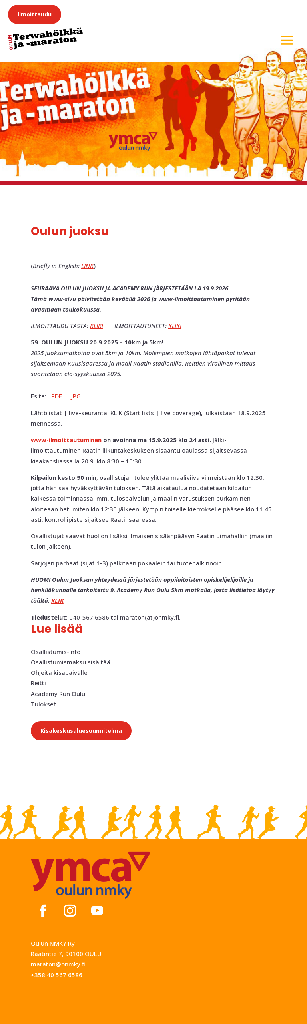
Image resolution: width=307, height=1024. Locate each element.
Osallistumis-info (55, 652)
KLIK (57, 600)
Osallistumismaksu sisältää (70, 662)
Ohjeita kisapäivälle (59, 672)
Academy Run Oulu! (59, 694)
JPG (76, 396)
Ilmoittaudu (35, 14)
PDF (56, 396)
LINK (87, 266)
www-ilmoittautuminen (66, 440)
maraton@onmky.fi (58, 964)
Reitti (38, 683)
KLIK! (96, 326)
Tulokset (43, 704)
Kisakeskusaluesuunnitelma (81, 730)
